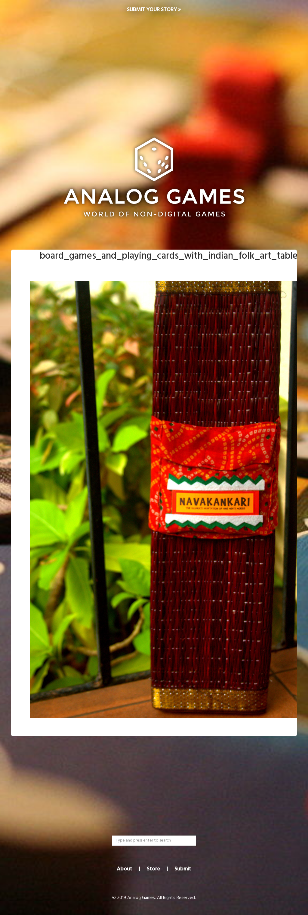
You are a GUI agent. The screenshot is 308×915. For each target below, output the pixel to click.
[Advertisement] (154, 68)
